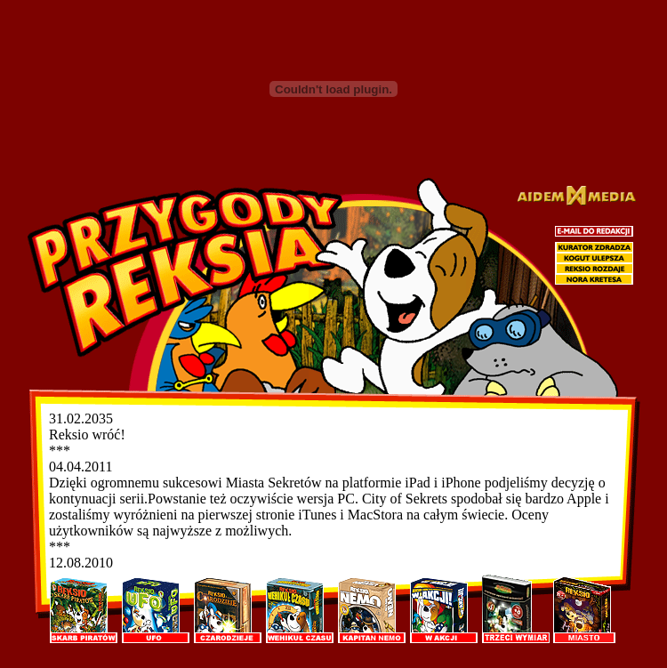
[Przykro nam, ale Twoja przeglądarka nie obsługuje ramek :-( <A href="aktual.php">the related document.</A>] (332, 491)
